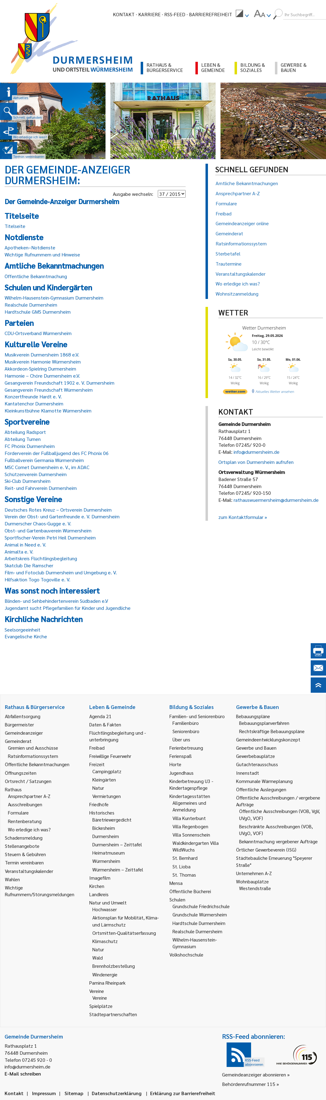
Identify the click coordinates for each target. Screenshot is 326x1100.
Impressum (44, 1093)
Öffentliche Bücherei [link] (190, 891)
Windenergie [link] (104, 974)
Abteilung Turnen (23, 439)
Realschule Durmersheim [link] (197, 931)
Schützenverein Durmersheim (36, 474)
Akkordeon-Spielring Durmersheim (40, 368)
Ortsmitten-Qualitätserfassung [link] (124, 933)
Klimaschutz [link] (105, 941)
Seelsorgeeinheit (22, 629)
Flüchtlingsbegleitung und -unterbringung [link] (117, 736)
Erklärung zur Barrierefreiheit (182, 1093)
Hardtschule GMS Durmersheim (38, 311)
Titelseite (15, 226)
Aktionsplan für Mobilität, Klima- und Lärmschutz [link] (125, 920)
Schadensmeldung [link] (24, 837)
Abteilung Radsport (25, 432)
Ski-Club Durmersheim (27, 481)
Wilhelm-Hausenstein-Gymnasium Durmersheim (54, 297)
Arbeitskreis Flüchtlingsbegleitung (41, 558)
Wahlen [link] (12, 879)
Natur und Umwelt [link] (108, 902)
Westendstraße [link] (255, 888)
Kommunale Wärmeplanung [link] (264, 781)
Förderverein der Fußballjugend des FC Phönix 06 (57, 453)
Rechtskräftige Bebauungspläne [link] (272, 731)
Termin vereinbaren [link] (24, 862)
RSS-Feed (174, 14)
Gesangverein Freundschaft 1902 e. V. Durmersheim (59, 382)
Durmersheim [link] (105, 836)
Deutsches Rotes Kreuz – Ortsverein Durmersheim (58, 509)
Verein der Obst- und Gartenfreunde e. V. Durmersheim (62, 516)
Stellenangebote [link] (22, 846)
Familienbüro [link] (185, 723)
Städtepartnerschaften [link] (113, 1014)
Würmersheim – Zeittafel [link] (117, 869)
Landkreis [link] (99, 894)
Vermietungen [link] (106, 796)
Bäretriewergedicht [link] (112, 819)
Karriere (149, 14)
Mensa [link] (176, 883)
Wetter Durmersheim (264, 328)
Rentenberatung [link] (25, 821)
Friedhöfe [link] (99, 804)
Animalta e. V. (19, 551)
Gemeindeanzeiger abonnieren (254, 1074)
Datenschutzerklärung (117, 1093)
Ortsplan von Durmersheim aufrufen (256, 462)
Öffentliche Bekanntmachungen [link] (37, 764)
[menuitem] (242, 14)
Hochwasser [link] (104, 909)
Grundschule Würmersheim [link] (199, 914)
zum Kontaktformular (240, 517)
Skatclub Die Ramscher (29, 565)
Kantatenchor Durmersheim (34, 403)
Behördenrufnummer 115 (248, 1084)
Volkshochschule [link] (186, 954)
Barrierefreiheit (210, 14)
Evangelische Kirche (26, 636)
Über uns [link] (181, 739)
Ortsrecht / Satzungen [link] (28, 781)
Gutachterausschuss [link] (257, 764)
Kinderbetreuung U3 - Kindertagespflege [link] (191, 784)
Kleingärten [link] (104, 779)
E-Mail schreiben (23, 1073)
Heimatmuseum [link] (108, 852)
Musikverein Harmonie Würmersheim (43, 361)
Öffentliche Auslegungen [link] (261, 789)
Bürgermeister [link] (19, 724)
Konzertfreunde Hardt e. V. (33, 396)
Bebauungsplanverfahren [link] (264, 723)
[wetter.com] (235, 392)
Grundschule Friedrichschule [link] (201, 906)
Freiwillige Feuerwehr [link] (110, 756)
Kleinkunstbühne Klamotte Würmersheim (48, 410)
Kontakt (124, 14)
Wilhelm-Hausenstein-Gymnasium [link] (194, 942)
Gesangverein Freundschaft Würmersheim (49, 389)
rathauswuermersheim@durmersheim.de (276, 500)
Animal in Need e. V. (25, 544)
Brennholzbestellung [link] (113, 966)
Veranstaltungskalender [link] (29, 871)
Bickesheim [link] (103, 828)
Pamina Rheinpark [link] (107, 982)
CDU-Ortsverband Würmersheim (38, 333)
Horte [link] (175, 764)
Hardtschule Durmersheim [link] (198, 923)
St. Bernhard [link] (185, 858)
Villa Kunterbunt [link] (189, 818)
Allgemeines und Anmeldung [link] (189, 806)
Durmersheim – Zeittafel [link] (117, 844)
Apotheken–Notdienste (30, 247)
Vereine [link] (99, 997)
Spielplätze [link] (101, 1006)
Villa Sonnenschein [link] (191, 834)
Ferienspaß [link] (180, 756)
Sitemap (74, 1093)
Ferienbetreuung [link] (186, 747)
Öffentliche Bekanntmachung (36, 276)
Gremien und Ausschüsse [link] (33, 747)
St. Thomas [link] (184, 874)
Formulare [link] (18, 812)
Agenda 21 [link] (100, 716)
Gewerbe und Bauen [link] (256, 747)
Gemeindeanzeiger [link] (24, 732)
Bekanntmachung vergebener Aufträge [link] (278, 841)
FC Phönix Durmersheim (30, 446)
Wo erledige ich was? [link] (29, 829)
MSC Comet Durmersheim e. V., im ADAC (47, 467)
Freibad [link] (97, 747)
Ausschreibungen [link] (25, 804)
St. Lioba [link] (181, 866)
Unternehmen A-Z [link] (254, 873)
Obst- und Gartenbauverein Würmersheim (48, 530)
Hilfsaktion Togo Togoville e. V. (37, 579)
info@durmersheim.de (257, 452)
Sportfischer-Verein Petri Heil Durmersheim (50, 537)
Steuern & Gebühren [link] (25, 854)
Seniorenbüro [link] (185, 731)
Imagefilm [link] (99, 877)
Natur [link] (98, 788)
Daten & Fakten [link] (105, 724)
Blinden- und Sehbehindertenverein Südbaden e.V (56, 601)
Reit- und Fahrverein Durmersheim (41, 488)
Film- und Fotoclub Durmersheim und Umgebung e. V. (61, 572)
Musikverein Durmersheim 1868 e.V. (42, 354)
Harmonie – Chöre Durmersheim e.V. (42, 375)
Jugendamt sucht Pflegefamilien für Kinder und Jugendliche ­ (68, 608)
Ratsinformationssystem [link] (33, 756)
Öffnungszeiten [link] (20, 773)
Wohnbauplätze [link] (252, 881)
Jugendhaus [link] (181, 773)
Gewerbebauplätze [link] (255, 756)
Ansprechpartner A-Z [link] (29, 796)
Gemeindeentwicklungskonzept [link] (268, 739)
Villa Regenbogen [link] (190, 826)
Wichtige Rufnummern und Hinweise (42, 254)
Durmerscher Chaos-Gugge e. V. (38, 523)
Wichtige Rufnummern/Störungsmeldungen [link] (39, 890)
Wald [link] (97, 957)
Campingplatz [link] (106, 771)
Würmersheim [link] (106, 861)
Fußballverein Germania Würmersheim (44, 460)
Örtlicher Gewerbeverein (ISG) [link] (266, 849)
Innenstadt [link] (247, 773)
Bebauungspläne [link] (253, 716)
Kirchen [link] (96, 886)
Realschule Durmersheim (31, 304)
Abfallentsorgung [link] (22, 716)
